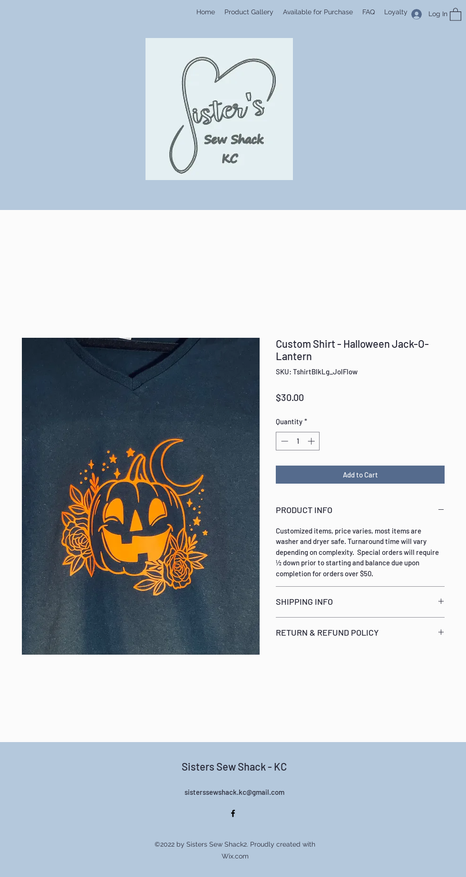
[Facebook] (233, 813)
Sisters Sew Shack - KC (234, 766)
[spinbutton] (298, 441)
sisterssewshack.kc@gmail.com (234, 792)
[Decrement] (283, 441)
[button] (455, 14)
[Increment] (312, 441)
